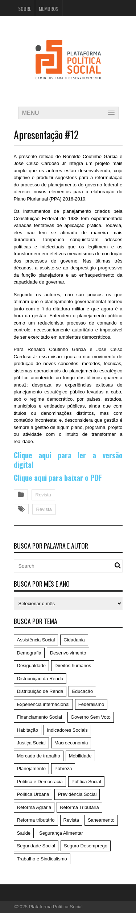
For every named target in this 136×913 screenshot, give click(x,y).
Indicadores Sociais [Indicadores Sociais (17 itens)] (67, 730)
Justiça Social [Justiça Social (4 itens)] (31, 742)
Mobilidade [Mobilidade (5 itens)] (80, 756)
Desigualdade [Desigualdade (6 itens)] (31, 665)
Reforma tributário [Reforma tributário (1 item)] (36, 820)
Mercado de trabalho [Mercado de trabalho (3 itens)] (38, 756)
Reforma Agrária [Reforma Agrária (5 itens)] (34, 807)
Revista (43, 494)
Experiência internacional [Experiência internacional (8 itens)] (43, 704)
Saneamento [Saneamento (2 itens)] (101, 820)
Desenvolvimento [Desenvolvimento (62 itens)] (68, 653)
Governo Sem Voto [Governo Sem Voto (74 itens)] (91, 717)
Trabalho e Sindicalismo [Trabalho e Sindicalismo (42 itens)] (42, 859)
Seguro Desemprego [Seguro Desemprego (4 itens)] (85, 845)
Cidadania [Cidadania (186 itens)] (74, 640)
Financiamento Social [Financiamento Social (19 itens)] (39, 717)
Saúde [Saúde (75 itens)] (24, 833)
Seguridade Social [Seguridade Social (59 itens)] (36, 845)
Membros (48, 8)
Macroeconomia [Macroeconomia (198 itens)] (71, 742)
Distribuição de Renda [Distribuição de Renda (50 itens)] (40, 691)
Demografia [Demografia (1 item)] (29, 653)
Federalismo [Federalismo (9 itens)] (91, 704)
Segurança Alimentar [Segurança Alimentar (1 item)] (61, 833)
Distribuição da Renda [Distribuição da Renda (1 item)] (40, 678)
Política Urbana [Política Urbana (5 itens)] (33, 794)
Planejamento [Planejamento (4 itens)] (31, 768)
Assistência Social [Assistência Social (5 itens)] (36, 640)
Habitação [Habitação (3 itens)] (27, 730)
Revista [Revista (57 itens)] (71, 820)
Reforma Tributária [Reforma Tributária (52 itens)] (79, 807)
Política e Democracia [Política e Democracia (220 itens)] (40, 781)
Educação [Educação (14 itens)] (82, 691)
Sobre (24, 8)
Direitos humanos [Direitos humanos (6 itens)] (72, 665)
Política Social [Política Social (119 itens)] (86, 781)
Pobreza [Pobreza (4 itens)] (63, 768)
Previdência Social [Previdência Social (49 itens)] (77, 794)
